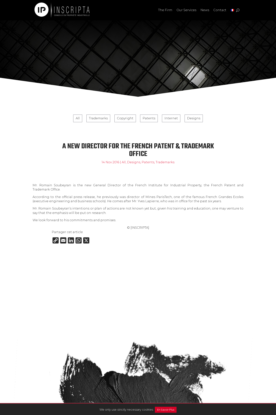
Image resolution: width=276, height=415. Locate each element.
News (204, 10)
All (78, 118)
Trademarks (98, 118)
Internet (171, 118)
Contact (219, 10)
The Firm (165, 10)
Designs (193, 118)
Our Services (186, 10)
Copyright (125, 118)
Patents (149, 118)
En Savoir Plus (165, 409)
